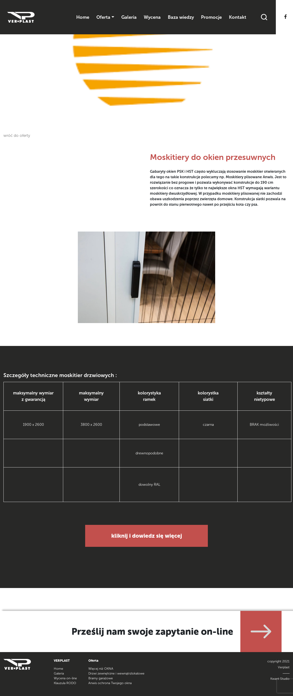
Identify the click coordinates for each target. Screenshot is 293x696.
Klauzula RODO (65, 683)
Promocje (211, 17)
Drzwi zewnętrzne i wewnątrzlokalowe (116, 673)
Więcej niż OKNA (100, 669)
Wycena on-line (65, 678)
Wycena (152, 17)
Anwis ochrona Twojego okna (110, 683)
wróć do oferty (16, 135)
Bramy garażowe (100, 678)
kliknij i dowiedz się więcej (146, 535)
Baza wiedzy (181, 17)
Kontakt (237, 17)
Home (82, 17)
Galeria (129, 17)
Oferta (103, 17)
